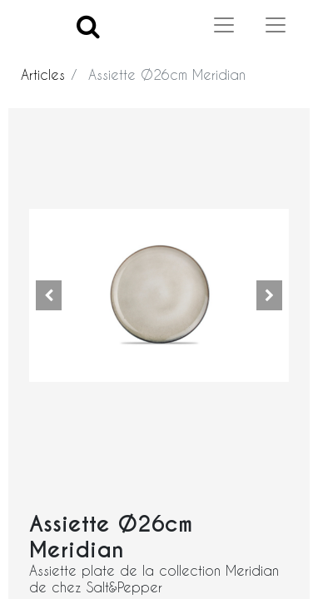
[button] (48, 295)
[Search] (88, 25)
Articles (43, 74)
